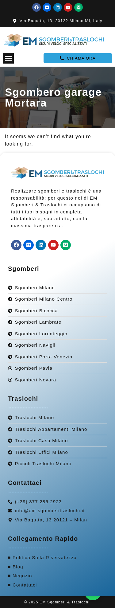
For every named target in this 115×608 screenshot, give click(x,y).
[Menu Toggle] (8, 58)
